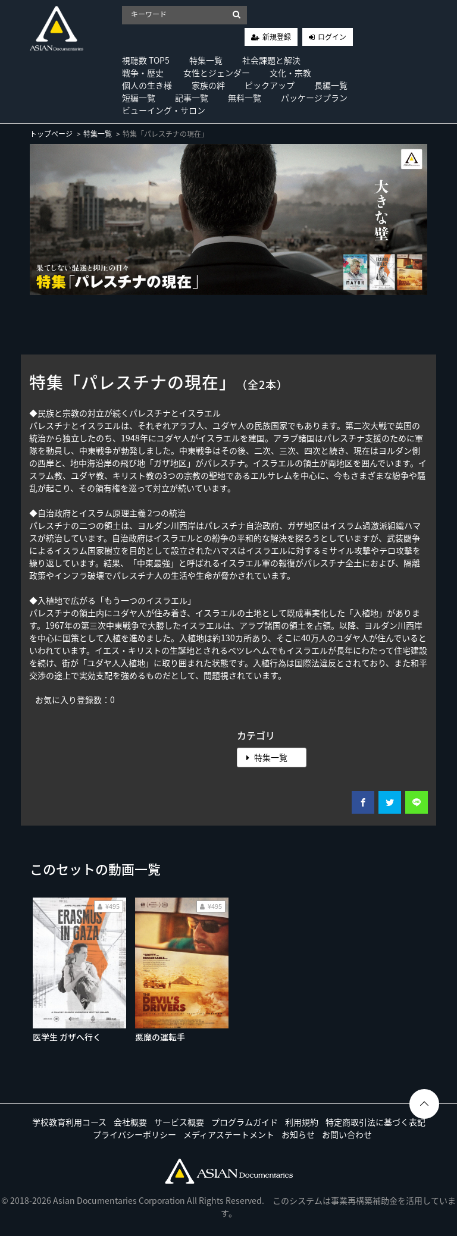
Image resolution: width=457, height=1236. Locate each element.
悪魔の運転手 (160, 1037)
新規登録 (276, 37)
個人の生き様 (147, 85)
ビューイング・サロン (163, 110)
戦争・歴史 (143, 73)
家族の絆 (208, 85)
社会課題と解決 (271, 60)
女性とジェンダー (216, 73)
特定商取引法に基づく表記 (375, 1122)
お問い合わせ (347, 1134)
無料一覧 (244, 97)
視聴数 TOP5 (146, 60)
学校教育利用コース (69, 1122)
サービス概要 (179, 1122)
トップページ (51, 133)
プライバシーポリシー (134, 1134)
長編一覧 (331, 85)
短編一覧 (138, 97)
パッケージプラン (314, 97)
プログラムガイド (244, 1122)
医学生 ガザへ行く (67, 1037)
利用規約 (301, 1122)
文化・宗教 (290, 73)
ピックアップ (270, 85)
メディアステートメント (228, 1134)
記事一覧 (191, 97)
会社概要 (130, 1122)
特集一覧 (206, 60)
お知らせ (298, 1134)
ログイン (332, 37)
